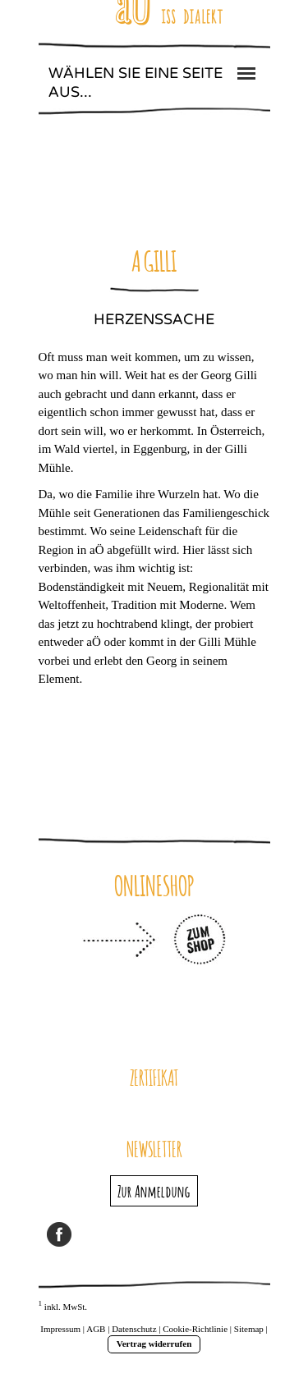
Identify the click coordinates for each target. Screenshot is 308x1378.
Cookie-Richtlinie (195, 1329)
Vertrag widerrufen (154, 1343)
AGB (95, 1329)
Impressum (60, 1329)
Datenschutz (134, 1329)
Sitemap (249, 1329)
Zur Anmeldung (154, 1190)
